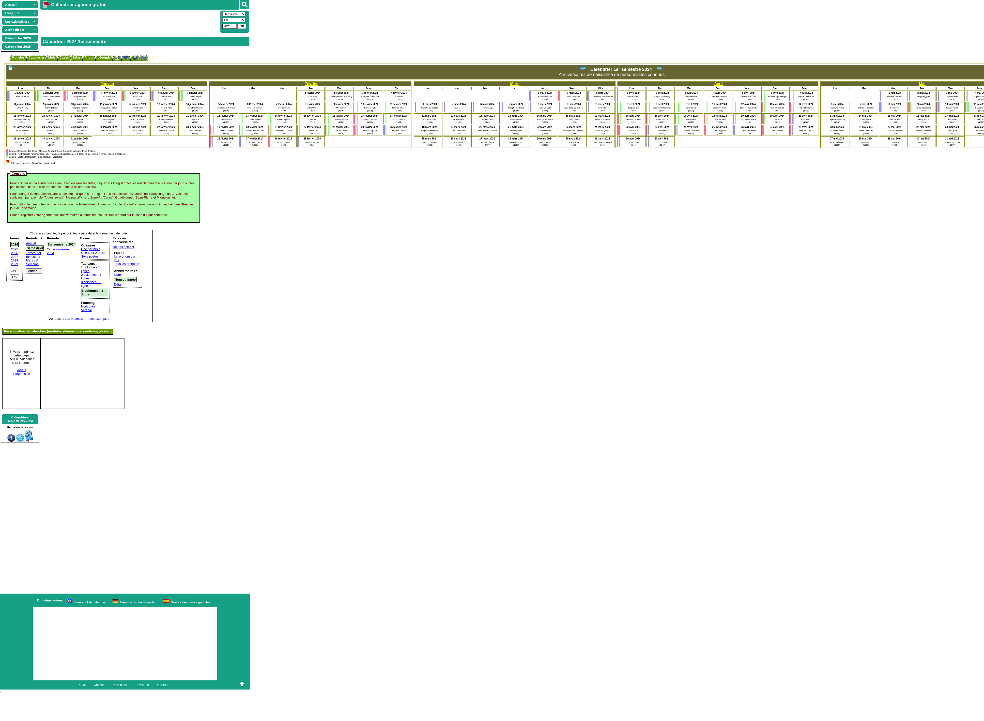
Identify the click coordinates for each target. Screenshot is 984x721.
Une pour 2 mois (93, 253)
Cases (64, 57)
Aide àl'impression (21, 372)
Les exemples (99, 319)
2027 (14, 257)
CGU (82, 685)
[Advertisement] (103, 21)
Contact (162, 685)
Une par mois (90, 249)
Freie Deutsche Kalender (138, 602)
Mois (52, 57)
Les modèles (74, 319)
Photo (88, 57)
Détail (118, 284)
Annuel (31, 243)
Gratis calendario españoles (190, 602)
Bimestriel (33, 257)
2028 (14, 260)
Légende (103, 57)
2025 (14, 249)
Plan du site (121, 685)
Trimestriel (33, 253)
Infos (76, 57)
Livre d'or (143, 685)
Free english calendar (89, 602)
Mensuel (32, 260)
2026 (14, 253)
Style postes (90, 256)
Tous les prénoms (126, 264)
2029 (14, 264)
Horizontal (88, 306)
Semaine (32, 264)
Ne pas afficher (123, 247)
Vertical (86, 310)
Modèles (18, 57)
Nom (117, 274)
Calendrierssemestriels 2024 (20, 419)
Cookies (99, 685)
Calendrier (36, 57)
